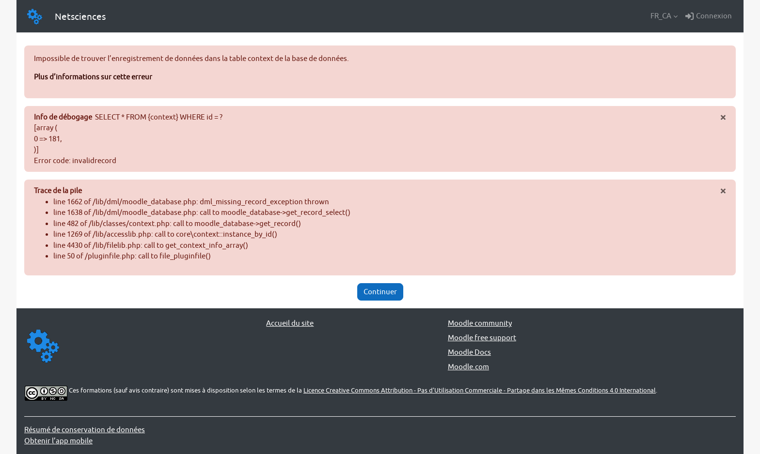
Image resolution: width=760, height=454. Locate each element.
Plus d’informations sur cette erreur (93, 77)
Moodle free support (482, 337)
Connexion (708, 16)
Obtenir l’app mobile (58, 441)
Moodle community (480, 323)
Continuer (380, 292)
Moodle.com (468, 367)
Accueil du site (290, 323)
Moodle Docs (469, 352)
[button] (664, 16)
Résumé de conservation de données (84, 429)
